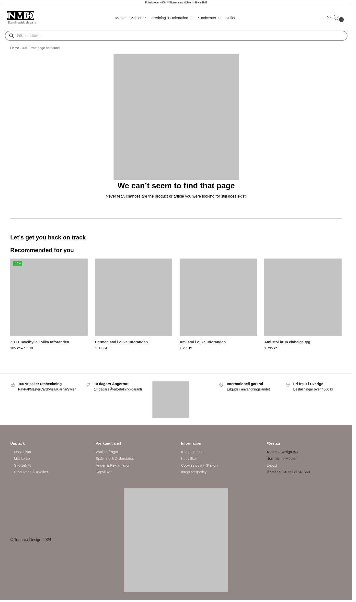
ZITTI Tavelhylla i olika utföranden (39, 342)
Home (14, 48)
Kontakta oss (191, 452)
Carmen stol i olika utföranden (121, 342)
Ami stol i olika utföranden (203, 342)
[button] (336, 17)
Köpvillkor (104, 472)
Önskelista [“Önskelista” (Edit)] (22, 452)
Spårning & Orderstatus (115, 458)
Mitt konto (22, 458)
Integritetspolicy (194, 472)
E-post (271, 465)
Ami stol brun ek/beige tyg (287, 342)
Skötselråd (22, 465)
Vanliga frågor (107, 452)
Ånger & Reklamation (113, 465)
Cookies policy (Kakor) (199, 465)
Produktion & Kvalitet (31, 472)
